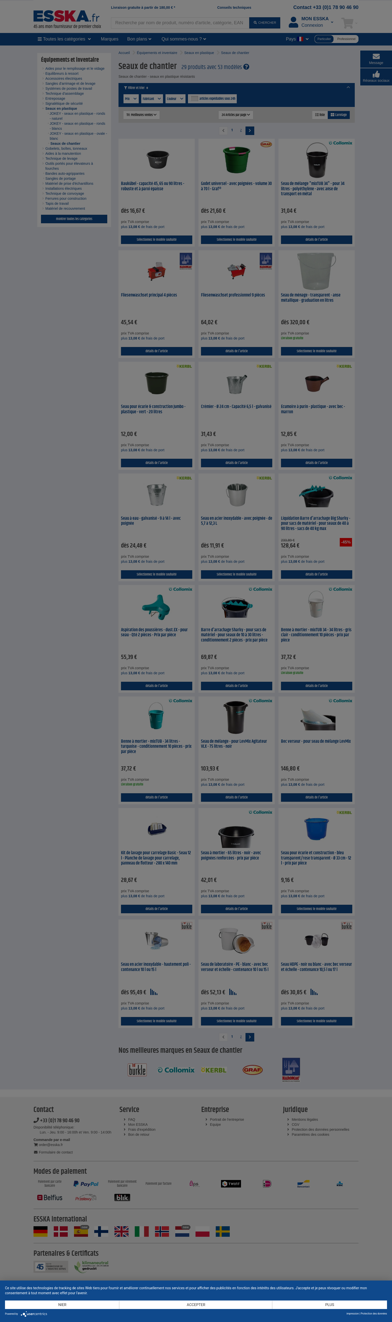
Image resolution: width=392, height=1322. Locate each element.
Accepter (196, 1304)
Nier (62, 1304)
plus (329, 1304)
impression (352, 1313)
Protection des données (374, 1313)
